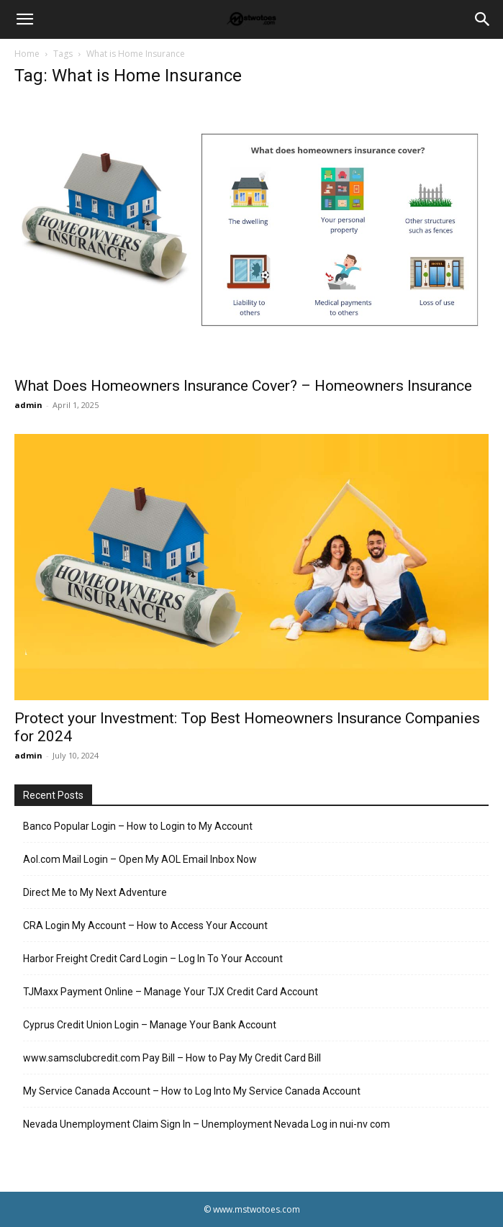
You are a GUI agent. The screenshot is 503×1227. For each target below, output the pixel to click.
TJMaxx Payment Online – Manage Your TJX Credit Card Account (170, 991)
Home (27, 53)
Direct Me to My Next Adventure (95, 892)
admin (28, 404)
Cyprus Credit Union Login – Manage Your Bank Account (149, 1025)
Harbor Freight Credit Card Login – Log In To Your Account (153, 958)
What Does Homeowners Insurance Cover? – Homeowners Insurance (243, 385)
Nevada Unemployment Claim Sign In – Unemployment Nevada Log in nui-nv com (206, 1124)
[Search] (483, 19)
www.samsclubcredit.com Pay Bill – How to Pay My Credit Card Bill (172, 1058)
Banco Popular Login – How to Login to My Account (138, 826)
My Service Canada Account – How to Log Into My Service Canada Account (192, 1091)
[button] (24, 19)
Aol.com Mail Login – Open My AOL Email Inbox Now (140, 859)
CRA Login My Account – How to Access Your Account (145, 925)
